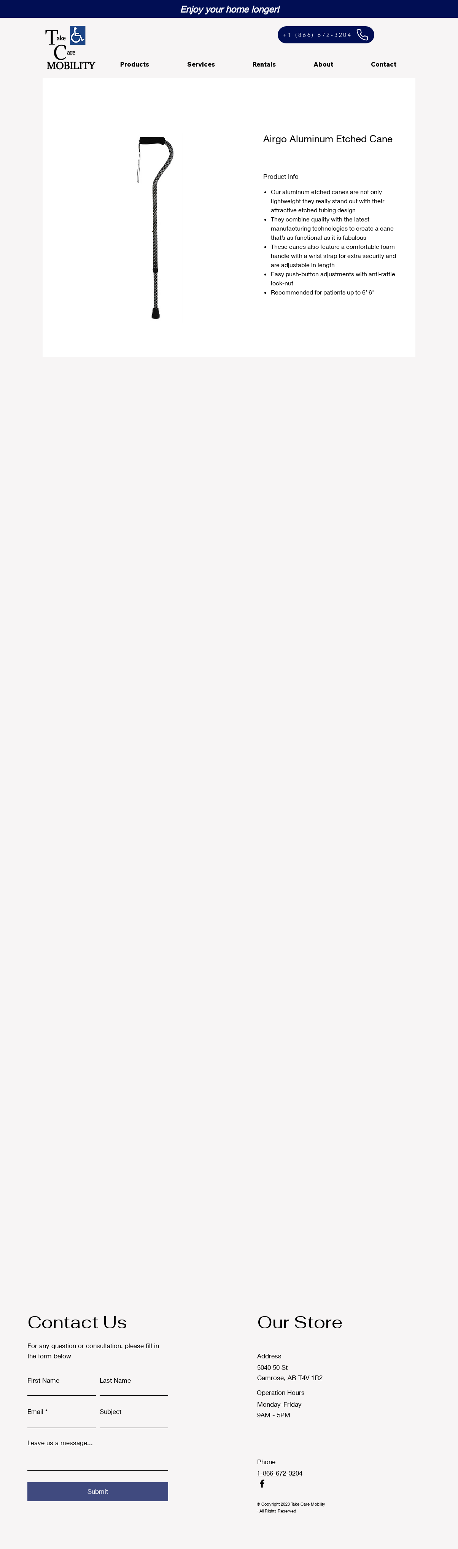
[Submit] (97, 1491)
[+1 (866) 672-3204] (326, 34)
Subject (110, 1411)
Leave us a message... (60, 1442)
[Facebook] (262, 1483)
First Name (43, 1380)
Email (35, 1411)
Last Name (115, 1380)
